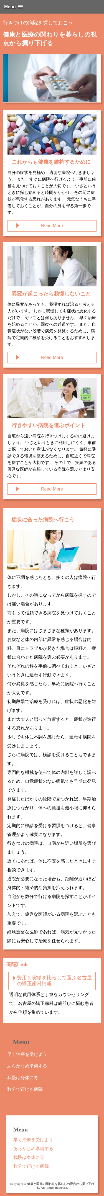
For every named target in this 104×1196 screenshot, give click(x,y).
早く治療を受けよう (27, 1054)
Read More (52, 225)
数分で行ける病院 (25, 1089)
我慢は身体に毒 (22, 1077)
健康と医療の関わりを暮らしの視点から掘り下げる (50, 39)
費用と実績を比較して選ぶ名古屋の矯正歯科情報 (54, 981)
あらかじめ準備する (27, 1066)
